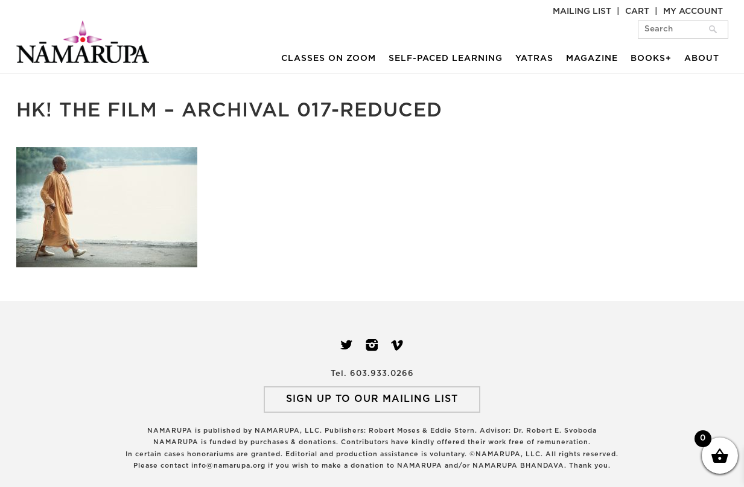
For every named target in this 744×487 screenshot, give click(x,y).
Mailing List (582, 11)
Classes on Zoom (328, 58)
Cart (637, 11)
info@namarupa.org (228, 465)
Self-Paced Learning (446, 58)
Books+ (651, 58)
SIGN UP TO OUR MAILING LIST (372, 399)
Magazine (592, 58)
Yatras (534, 58)
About (701, 58)
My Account (693, 11)
